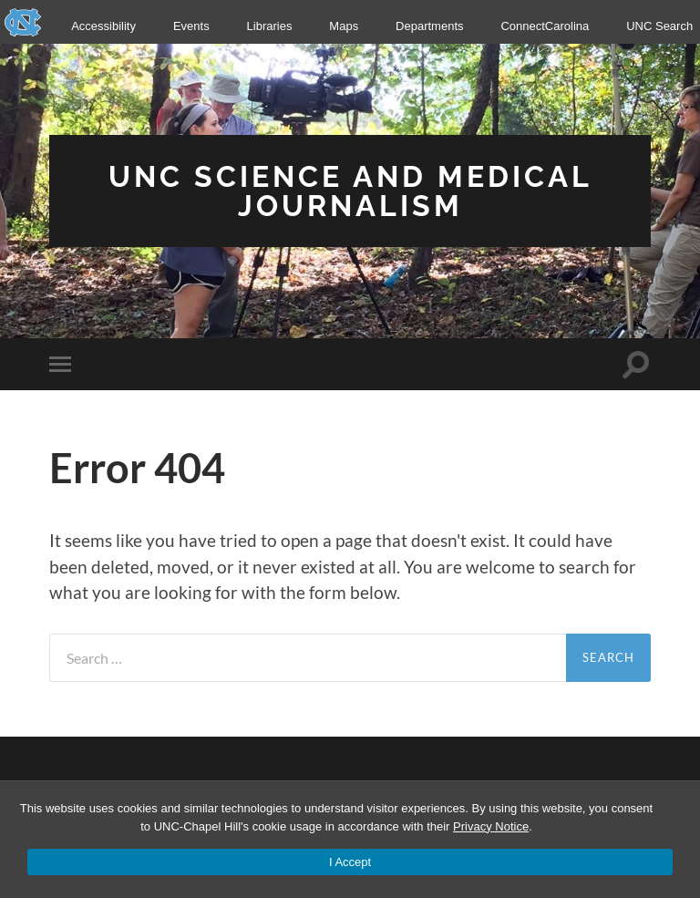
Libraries (270, 26)
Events (191, 26)
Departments (429, 26)
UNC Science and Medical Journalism (350, 191)
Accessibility (103, 26)
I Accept (350, 862)
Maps (343, 26)
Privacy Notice (491, 826)
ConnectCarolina (544, 26)
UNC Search (659, 26)
